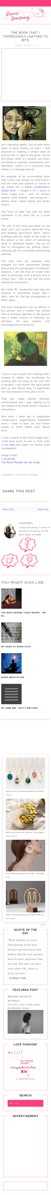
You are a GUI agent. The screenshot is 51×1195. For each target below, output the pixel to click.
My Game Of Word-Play (16, 646)
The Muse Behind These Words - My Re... (23, 614)
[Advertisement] (25, 74)
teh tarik (10, 444)
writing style (33, 475)
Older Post (43, 509)
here (38, 534)
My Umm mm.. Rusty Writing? (19, 708)
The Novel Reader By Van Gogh (20, 462)
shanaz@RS (26, 523)
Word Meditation (12, 677)
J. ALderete (8, 459)
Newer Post (8, 509)
